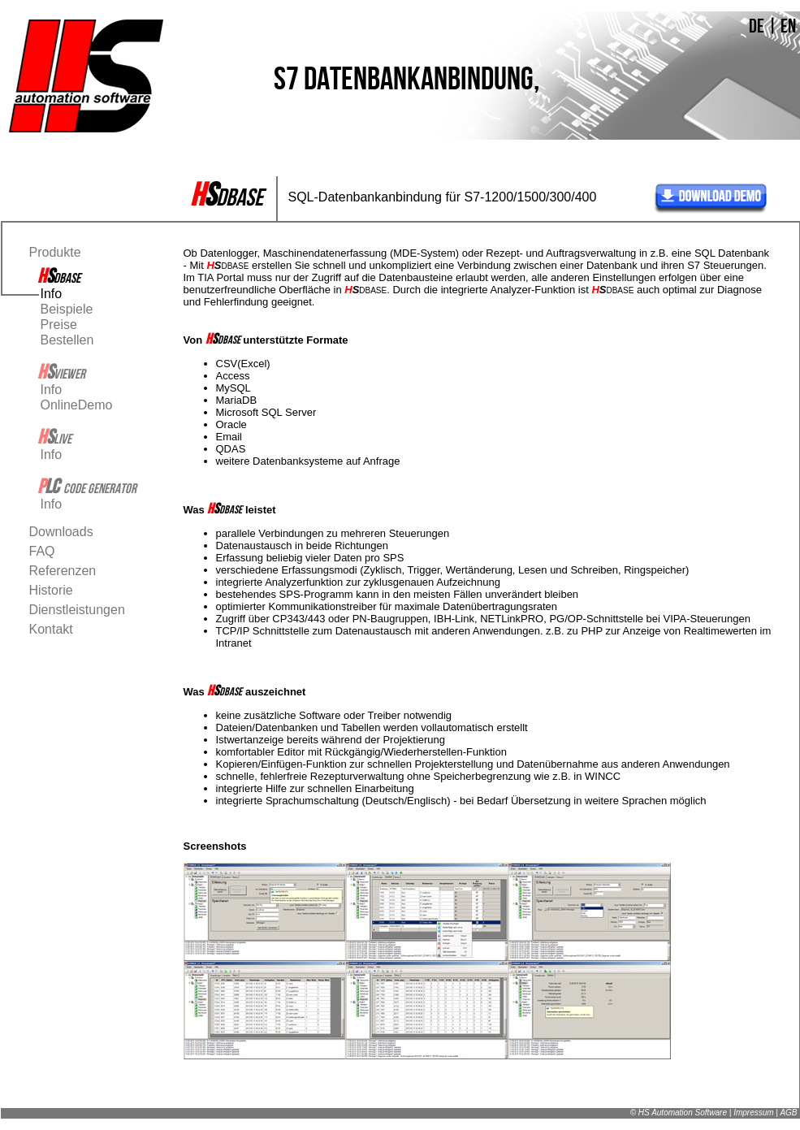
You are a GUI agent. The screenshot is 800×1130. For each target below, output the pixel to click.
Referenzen (63, 571)
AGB (788, 1112)
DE (756, 26)
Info (52, 294)
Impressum (753, 1112)
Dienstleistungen (77, 610)
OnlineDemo (77, 405)
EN (788, 26)
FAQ (42, 551)
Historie (51, 590)
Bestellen (67, 340)
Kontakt (51, 629)
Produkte (55, 252)
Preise (59, 324)
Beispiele (67, 309)
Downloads (61, 532)
